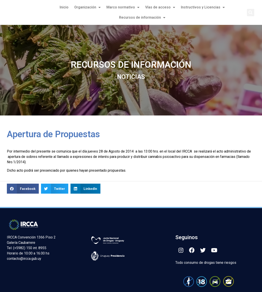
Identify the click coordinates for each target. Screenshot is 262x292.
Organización (87, 7)
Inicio (64, 7)
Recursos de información (142, 18)
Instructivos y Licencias (203, 7)
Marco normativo (122, 7)
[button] (250, 12)
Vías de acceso (160, 7)
